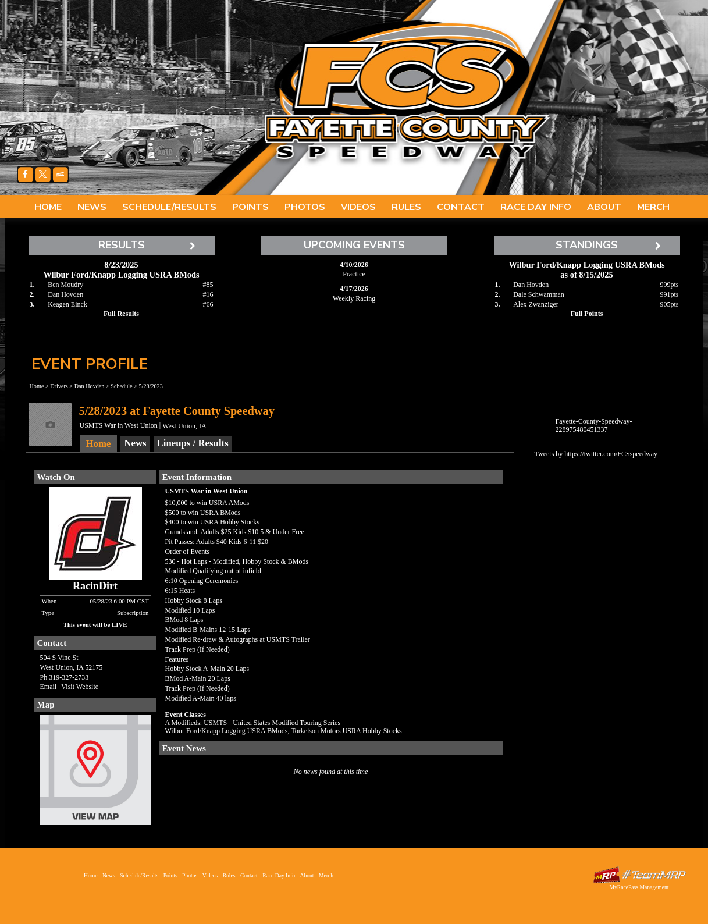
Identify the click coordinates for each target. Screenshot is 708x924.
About (604, 207)
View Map (95, 773)
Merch (653, 207)
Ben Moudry (65, 284)
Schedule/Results (169, 207)
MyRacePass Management (638, 887)
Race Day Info (535, 207)
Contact (461, 207)
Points (250, 207)
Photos (304, 207)
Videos (358, 207)
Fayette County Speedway (406, 93)
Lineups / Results (193, 443)
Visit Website (79, 687)
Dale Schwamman (538, 294)
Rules (406, 207)
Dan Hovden (65, 294)
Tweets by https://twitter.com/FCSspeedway (596, 454)
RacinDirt (95, 586)
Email (48, 687)
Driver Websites (639, 875)
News (91, 207)
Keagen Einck (67, 304)
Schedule (121, 386)
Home (48, 207)
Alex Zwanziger (535, 304)
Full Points (587, 314)
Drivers (59, 386)
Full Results (121, 314)
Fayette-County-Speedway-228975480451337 (594, 425)
